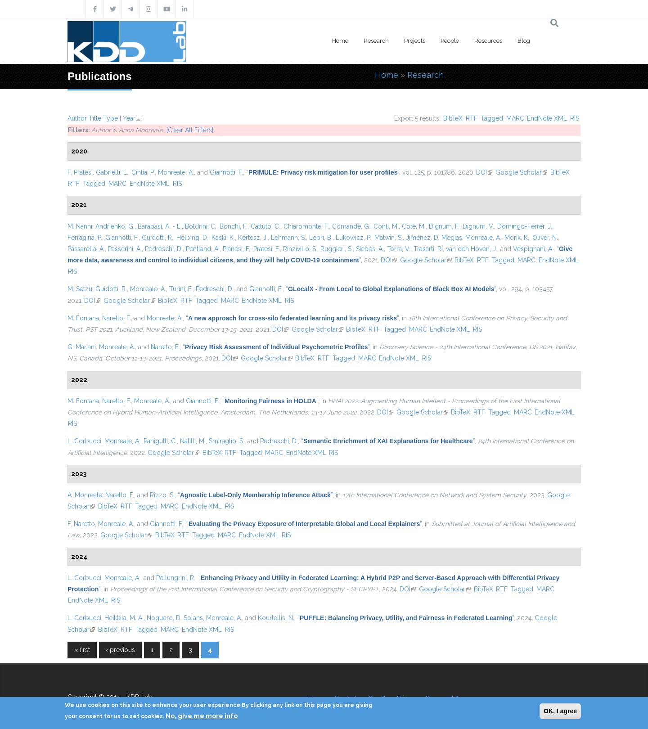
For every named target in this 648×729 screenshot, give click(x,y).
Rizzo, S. (162, 495)
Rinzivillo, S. (300, 248)
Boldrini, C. (200, 226)
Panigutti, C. (160, 441)
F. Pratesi (80, 172)
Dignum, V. (478, 226)
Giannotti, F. (226, 172)
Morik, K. (516, 237)
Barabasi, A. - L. (160, 226)
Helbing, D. (192, 237)
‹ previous (120, 649)
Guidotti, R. (157, 237)
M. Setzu (80, 288)
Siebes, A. (370, 248)
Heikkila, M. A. (124, 617)
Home (340, 40)
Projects (414, 40)
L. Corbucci (84, 441)
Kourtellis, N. (276, 617)
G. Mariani (82, 347)
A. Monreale (85, 495)
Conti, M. (386, 226)
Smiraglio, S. (226, 441)
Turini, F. (181, 288)
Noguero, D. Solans (175, 617)
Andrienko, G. (115, 226)
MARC (515, 118)
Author (77, 118)
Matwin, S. (388, 237)
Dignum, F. (444, 226)
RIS (574, 118)
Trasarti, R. (428, 248)
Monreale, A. (176, 172)
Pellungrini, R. (175, 577)
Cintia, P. (143, 172)
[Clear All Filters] (189, 130)
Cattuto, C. (265, 226)
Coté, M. (414, 226)
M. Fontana (83, 318)
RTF (471, 118)
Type (110, 118)
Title (95, 118)
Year (129, 118)
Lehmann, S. (288, 237)
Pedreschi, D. (164, 248)
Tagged (492, 118)
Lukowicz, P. (353, 237)
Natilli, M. (193, 441)
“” (322, 172)
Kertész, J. (253, 237)
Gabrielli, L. (112, 172)
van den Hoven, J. (471, 248)
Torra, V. (398, 248)
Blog (524, 40)
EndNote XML (547, 118)
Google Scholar (521, 172)
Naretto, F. (116, 318)
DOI (484, 172)
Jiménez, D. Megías (434, 237)
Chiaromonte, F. (306, 226)
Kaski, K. (223, 237)
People (450, 40)
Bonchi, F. (234, 226)
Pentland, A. (203, 248)
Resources (488, 40)
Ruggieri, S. (336, 248)
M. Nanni (80, 226)
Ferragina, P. (85, 237)
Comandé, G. (351, 226)
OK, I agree (560, 711)
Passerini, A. (125, 248)
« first (82, 649)
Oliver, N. (545, 237)
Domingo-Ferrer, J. (524, 226)
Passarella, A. (86, 248)
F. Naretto (81, 523)
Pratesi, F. (266, 248)
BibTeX (453, 118)
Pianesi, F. (236, 248)
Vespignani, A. (533, 248)
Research (376, 40)
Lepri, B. (321, 237)
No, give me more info (202, 716)
